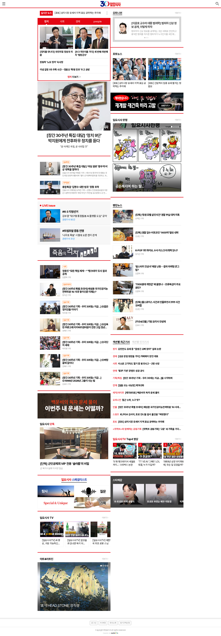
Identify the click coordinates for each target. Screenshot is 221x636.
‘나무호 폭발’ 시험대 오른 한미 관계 (79, 235)
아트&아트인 (46, 559)
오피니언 (117, 12)
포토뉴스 (117, 54)
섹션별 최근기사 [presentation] (121, 341)
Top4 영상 (125, 439)
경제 (78, 21)
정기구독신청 (125, 623)
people (97, 21)
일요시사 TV (46, 517)
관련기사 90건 (68, 219)
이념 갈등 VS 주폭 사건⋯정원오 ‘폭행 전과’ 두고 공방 (65, 69)
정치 (46, 21)
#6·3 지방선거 (70, 211)
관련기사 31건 (68, 238)
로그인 (93, 623)
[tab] (121, 342)
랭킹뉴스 (117, 205)
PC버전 (103, 623)
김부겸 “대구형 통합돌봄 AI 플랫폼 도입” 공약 (84, 216)
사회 (62, 21)
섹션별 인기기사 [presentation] (140, 341)
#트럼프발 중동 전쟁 (73, 230)
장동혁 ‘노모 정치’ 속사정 (51, 62)
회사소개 (113, 623)
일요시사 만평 (120, 120)
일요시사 (47, 424)
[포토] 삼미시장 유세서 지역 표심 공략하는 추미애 (78, 12)
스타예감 (117, 480)
